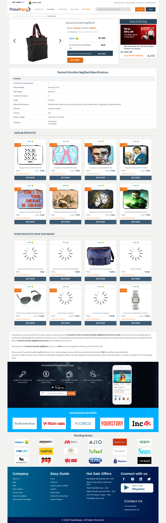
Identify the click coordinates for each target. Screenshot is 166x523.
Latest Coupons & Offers (59, 486)
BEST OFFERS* (86, 9)
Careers (53, 489)
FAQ (14, 486)
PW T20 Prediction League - (98, 495)
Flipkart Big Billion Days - (97, 488)
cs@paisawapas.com (132, 510)
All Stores (53, 482)
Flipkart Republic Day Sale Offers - (100, 491)
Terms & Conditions (20, 496)
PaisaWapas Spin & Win (95, 498)
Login (151, 9)
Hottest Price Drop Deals (59, 496)
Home (52, 479)
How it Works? (18, 489)
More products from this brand (34, 234)
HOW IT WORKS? (131, 3)
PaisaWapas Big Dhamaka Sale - (100, 479)
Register (140, 9)
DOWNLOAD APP (151, 3)
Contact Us (133, 501)
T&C (70, 48)
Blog (14, 482)
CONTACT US (141, 3)
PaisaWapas (76, 520)
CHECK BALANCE (119, 3)
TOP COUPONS (74, 9)
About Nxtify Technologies (22, 499)
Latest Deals (54, 492)
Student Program (56, 499)
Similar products (25, 133)
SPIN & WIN (35, 3)
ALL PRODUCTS (38, 9)
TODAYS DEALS (62, 9)
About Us (16, 479)
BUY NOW (75, 60)
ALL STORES (50, 9)
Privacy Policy (18, 492)
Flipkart (92, 28)
